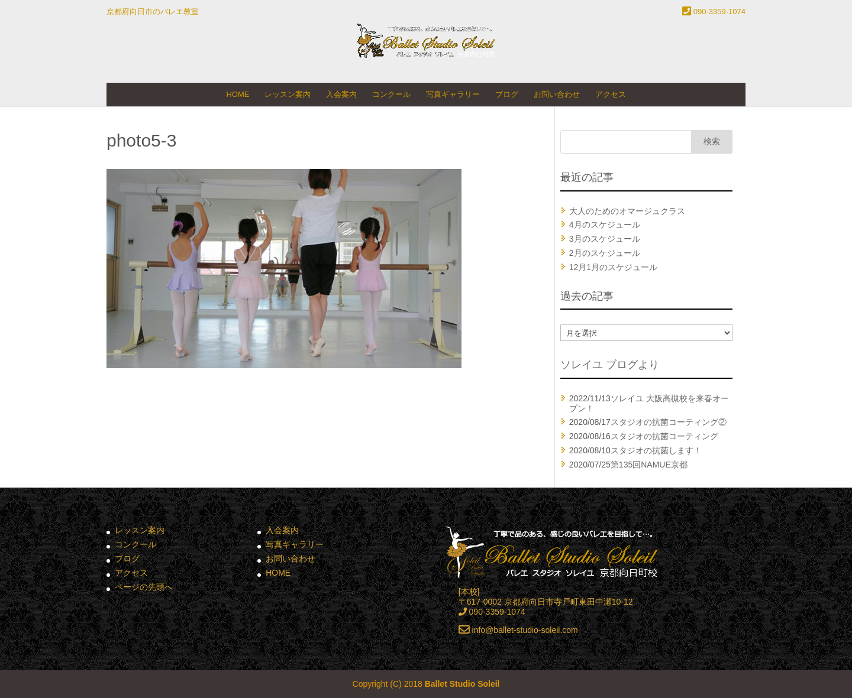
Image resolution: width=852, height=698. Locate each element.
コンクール (391, 94)
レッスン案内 (287, 94)
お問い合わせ (557, 94)
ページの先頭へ (144, 587)
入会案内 (341, 94)
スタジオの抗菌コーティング (664, 436)
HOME (237, 94)
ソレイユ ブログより (609, 365)
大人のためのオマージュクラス (627, 211)
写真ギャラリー (453, 94)
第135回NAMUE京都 (649, 464)
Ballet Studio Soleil (462, 684)
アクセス (610, 94)
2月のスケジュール (604, 253)
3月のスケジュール (604, 239)
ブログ (506, 94)
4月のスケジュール (604, 224)
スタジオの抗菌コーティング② (669, 422)
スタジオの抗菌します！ (656, 450)
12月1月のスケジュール (613, 267)
